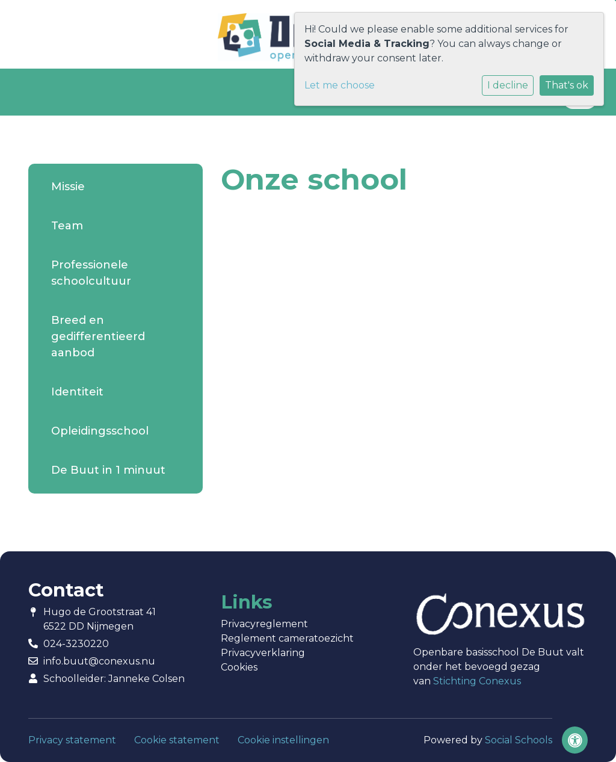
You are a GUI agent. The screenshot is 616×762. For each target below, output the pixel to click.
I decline (507, 85)
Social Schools (518, 740)
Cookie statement (177, 740)
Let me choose (339, 85)
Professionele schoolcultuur (91, 273)
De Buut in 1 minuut (108, 470)
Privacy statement (72, 740)
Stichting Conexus (477, 681)
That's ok (566, 85)
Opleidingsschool (100, 431)
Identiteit (77, 391)
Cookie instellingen (283, 740)
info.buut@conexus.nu (99, 661)
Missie (68, 186)
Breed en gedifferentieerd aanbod (98, 336)
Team (67, 225)
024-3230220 (76, 643)
